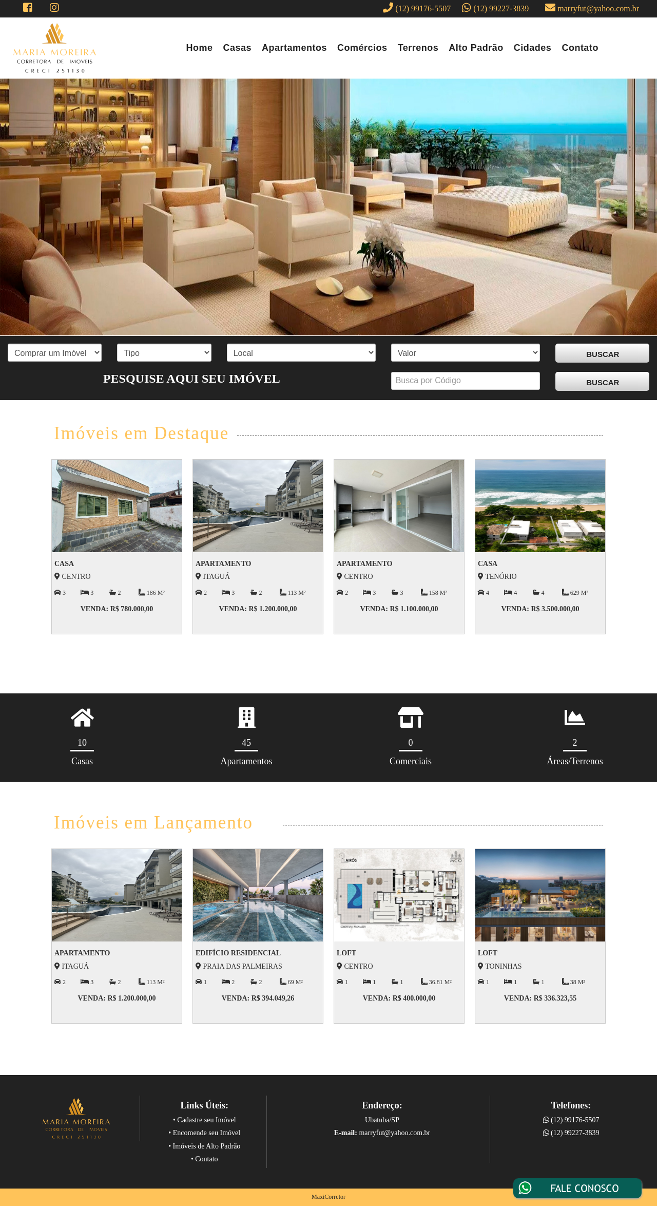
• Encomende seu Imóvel (204, 1133)
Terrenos (418, 48)
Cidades (533, 48)
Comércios (362, 48)
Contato (580, 48)
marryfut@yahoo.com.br (589, 8)
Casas (237, 48)
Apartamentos (294, 48)
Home (199, 48)
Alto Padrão (476, 48)
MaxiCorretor (328, 1196)
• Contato (204, 1159)
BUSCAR (602, 354)
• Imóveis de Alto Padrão (204, 1146)
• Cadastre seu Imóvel (204, 1120)
